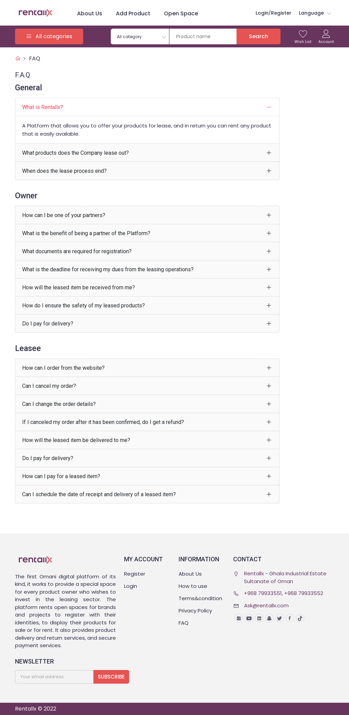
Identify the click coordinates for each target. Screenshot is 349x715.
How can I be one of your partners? (63, 215)
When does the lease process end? (64, 171)
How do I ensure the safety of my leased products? (83, 305)
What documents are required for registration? (77, 251)
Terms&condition (200, 598)
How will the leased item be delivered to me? (76, 440)
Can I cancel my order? (49, 386)
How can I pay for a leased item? (61, 476)
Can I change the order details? (59, 404)
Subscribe (111, 676)
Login (130, 586)
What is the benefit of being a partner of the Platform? (86, 233)
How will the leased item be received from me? (78, 287)
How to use (193, 586)
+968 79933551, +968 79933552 (283, 593)
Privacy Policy (195, 610)
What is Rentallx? (42, 107)
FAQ (34, 58)
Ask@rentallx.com (266, 605)
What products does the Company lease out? (75, 153)
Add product (133, 13)
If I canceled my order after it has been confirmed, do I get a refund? (103, 422)
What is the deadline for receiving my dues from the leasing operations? (108, 269)
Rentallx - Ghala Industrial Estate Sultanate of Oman (285, 577)
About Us (89, 13)
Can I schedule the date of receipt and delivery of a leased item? (99, 494)
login (262, 13)
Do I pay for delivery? (47, 323)
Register (281, 13)
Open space (181, 13)
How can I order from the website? (63, 368)
